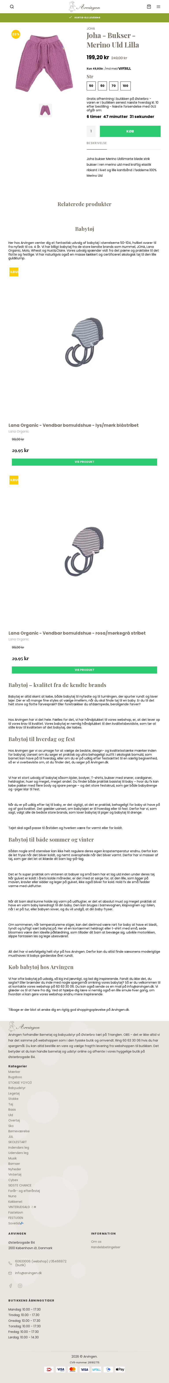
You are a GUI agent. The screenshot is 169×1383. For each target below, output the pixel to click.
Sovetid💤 (16, 1223)
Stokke (13, 1099)
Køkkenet (15, 1201)
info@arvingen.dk (28, 1273)
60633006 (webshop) (31, 1261)
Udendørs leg (18, 1153)
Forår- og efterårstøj (24, 1191)
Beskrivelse (97, 143)
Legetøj (14, 1093)
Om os (96, 1241)
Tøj (10, 1104)
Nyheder (14, 1169)
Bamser (14, 1163)
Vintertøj (14, 1174)
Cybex (13, 1180)
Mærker (14, 1072)
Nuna (12, 1196)
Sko (11, 1126)
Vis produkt (84, 462)
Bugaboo (15, 1077)
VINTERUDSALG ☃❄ (22, 1207)
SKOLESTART (17, 1142)
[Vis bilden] (45, 110)
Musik (12, 1158)
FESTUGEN (15, 1218)
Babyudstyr (17, 1088)
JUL (10, 1136)
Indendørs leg (18, 1147)
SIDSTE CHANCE (19, 1185)
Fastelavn (15, 1212)
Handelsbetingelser (105, 1247)
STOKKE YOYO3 (20, 1082)
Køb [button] (130, 131)
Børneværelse (19, 1131)
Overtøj (14, 1120)
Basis (12, 1109)
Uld (10, 1115)
